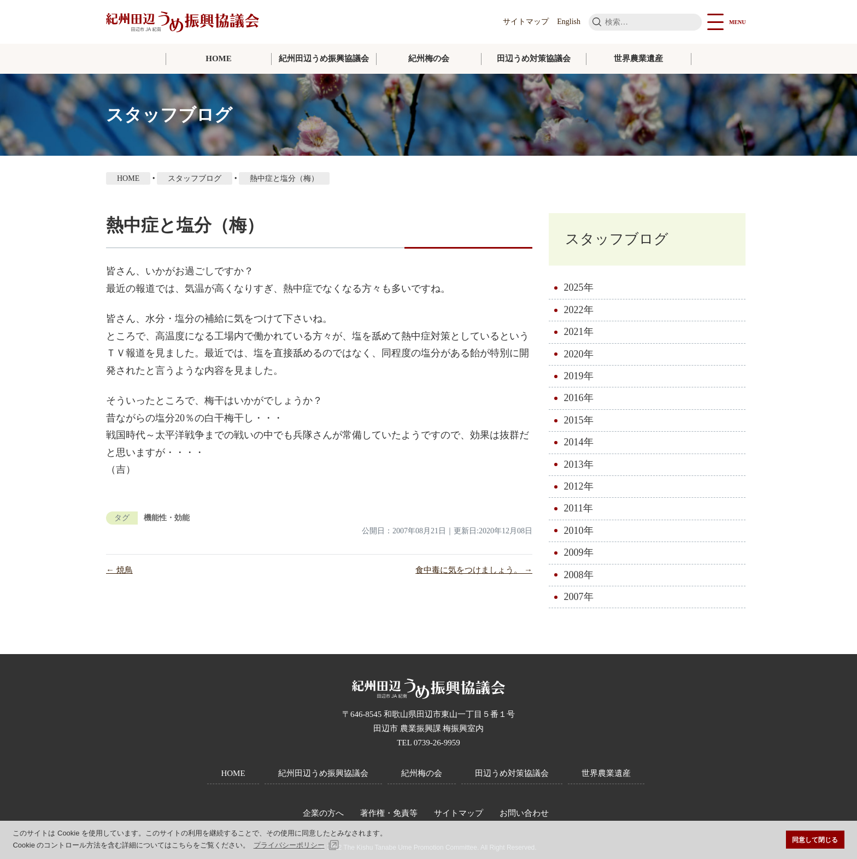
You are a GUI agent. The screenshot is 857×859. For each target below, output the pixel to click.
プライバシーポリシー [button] (289, 845)
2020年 (579, 354)
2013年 (579, 464)
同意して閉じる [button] (815, 839)
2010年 (579, 530)
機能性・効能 (167, 518)
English (568, 21)
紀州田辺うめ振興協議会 (324, 58)
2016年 (579, 397)
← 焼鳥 (119, 570)
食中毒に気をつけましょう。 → (473, 570)
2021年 (579, 331)
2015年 (579, 420)
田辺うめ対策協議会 (534, 58)
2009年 (579, 552)
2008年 (579, 574)
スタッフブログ (616, 239)
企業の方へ (323, 813)
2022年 (579, 309)
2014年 (579, 442)
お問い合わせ (524, 813)
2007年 (579, 596)
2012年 (579, 486)
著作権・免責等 (389, 813)
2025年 (579, 287)
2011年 (578, 508)
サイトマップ (526, 21)
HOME (219, 58)
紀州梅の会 (428, 58)
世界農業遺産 (638, 58)
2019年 (579, 375)
